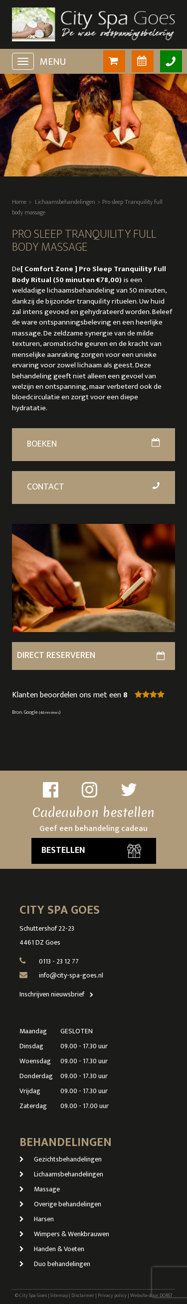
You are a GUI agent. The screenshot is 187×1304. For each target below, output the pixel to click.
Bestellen (91, 850)
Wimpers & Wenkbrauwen (64, 1234)
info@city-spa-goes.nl (71, 975)
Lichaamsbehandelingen (65, 202)
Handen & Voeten (51, 1249)
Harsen (36, 1219)
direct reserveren (91, 655)
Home (19, 202)
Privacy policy (112, 1296)
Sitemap (59, 1296)
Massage (39, 1189)
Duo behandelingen (54, 1264)
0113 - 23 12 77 (59, 961)
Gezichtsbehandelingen (60, 1159)
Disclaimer (82, 1296)
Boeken (93, 444)
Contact (94, 487)
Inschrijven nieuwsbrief (58, 994)
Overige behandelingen (60, 1204)
